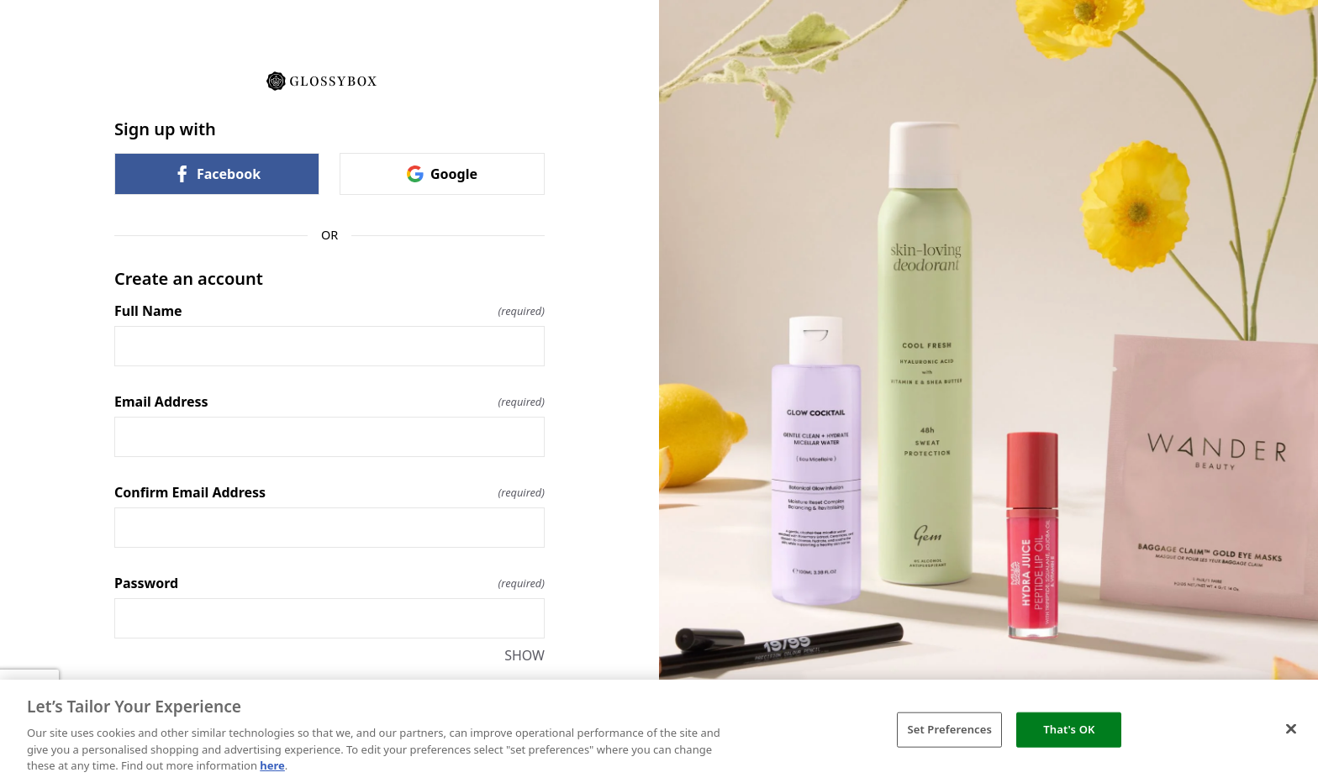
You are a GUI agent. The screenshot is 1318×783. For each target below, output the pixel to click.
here (272, 765)
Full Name (329, 310)
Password (329, 583)
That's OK (1068, 729)
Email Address (329, 401)
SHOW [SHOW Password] (524, 655)
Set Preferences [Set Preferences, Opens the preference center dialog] (949, 729)
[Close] (1291, 729)
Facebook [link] (217, 174)
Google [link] (442, 174)
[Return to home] (329, 79)
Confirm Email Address (329, 492)
